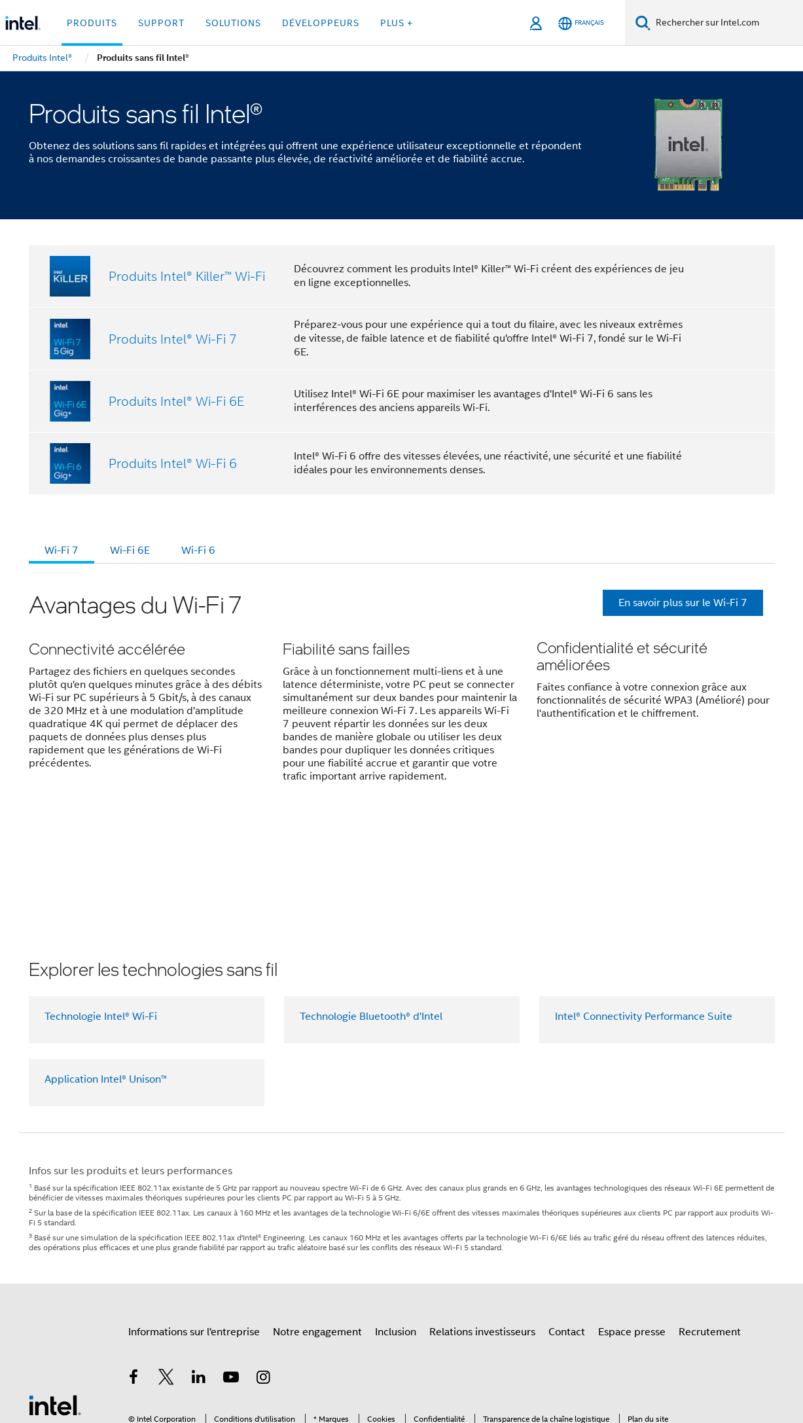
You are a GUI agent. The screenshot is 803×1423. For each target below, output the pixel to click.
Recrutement (710, 1227)
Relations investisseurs (482, 1227)
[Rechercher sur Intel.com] (727, 23)
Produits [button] (92, 23)
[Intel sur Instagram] (264, 1274)
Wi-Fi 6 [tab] (198, 550)
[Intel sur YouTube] (231, 1274)
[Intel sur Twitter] (166, 1274)
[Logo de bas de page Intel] (55, 1300)
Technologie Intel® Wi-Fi (101, 912)
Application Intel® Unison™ (106, 975)
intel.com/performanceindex (182, 1356)
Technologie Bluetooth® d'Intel (371, 912)
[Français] (581, 23)
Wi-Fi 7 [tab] (62, 550)
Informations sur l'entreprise (194, 1227)
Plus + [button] (396, 23)
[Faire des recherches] (643, 22)
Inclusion (395, 1227)
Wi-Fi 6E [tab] (130, 550)
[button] (402, 695)
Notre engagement (317, 1227)
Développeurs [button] (320, 23)
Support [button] (161, 23)
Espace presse (632, 1227)
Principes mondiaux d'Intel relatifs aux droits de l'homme (368, 1366)
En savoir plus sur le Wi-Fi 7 (682, 602)
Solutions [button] (233, 23)
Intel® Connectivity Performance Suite (643, 912)
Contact (566, 1227)
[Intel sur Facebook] (134, 1274)
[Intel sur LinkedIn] (199, 1274)
